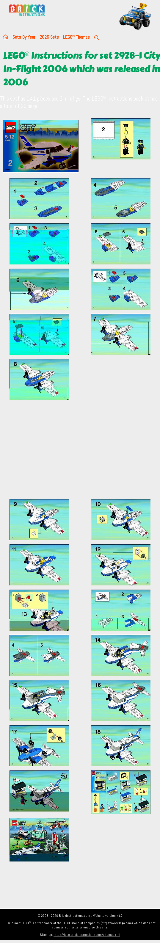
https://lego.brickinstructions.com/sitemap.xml (87, 935)
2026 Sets (49, 37)
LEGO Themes (76, 37)
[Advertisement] (80, 453)
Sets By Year (23, 37)
